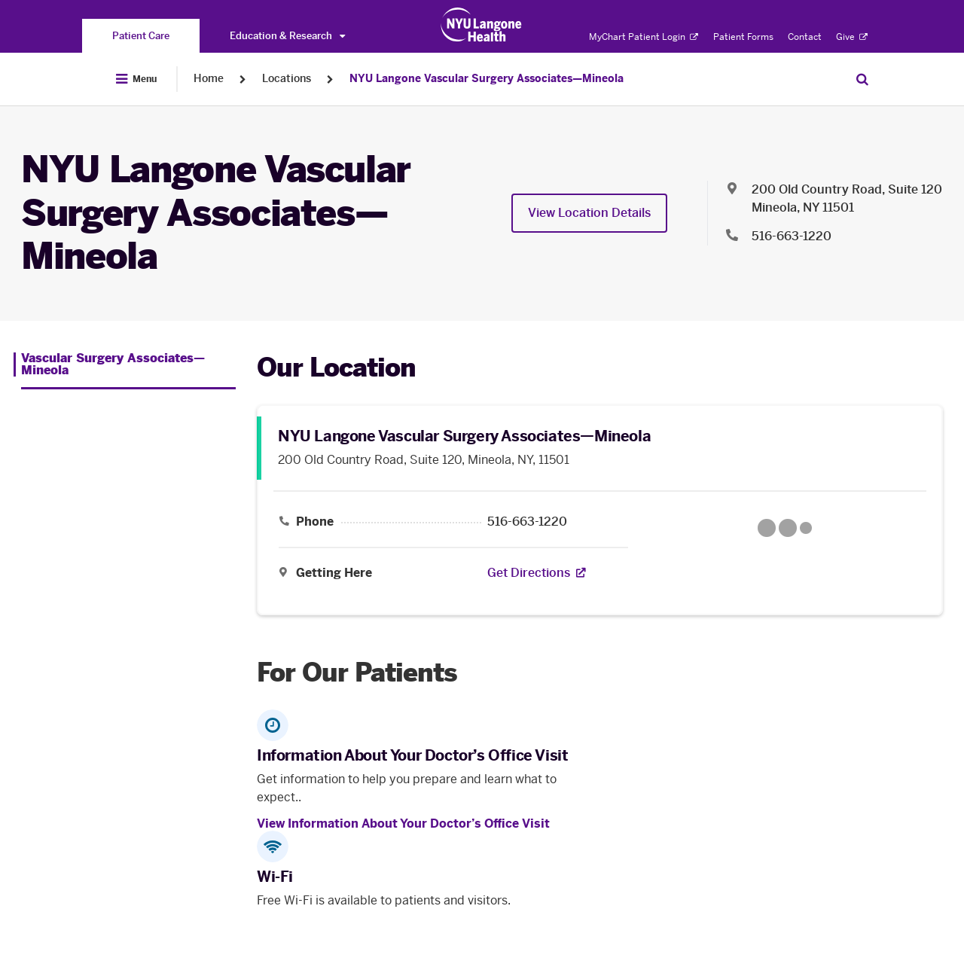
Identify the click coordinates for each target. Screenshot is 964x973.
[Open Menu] (136, 79)
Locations (286, 78)
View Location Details (589, 213)
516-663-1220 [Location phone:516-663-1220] (791, 236)
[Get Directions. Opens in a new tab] (528, 573)
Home (209, 78)
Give (852, 37)
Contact (805, 37)
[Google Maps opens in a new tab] (784, 528)
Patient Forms (743, 37)
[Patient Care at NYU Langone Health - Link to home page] (481, 25)
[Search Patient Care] (862, 79)
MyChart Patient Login (643, 37)
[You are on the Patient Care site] (140, 35)
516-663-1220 (527, 522)
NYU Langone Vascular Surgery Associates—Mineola (486, 78)
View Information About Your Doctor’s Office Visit (403, 823)
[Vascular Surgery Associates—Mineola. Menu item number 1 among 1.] (125, 364)
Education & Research (287, 35)
